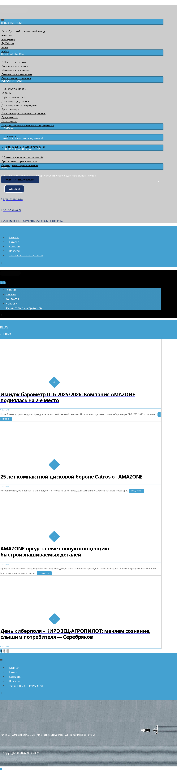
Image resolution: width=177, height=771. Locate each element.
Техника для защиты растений (22, 157)
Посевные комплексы (15, 66)
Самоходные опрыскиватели (19, 165)
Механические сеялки (15, 70)
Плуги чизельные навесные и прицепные (27, 125)
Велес (4, 47)
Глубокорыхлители (13, 97)
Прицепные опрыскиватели (19, 161)
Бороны (6, 93)
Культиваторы (10, 109)
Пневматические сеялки (16, 74)
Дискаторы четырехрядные (19, 105)
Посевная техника (14, 62)
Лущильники (9, 117)
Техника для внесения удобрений (23, 146)
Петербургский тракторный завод (23, 31)
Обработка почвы (14, 89)
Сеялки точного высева (16, 78)
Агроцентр (8, 39)
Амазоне (6, 35)
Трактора (8, 136)
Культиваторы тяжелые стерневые (23, 113)
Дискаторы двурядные (15, 101)
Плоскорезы (9, 121)
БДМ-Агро (7, 43)
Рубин (5, 51)
